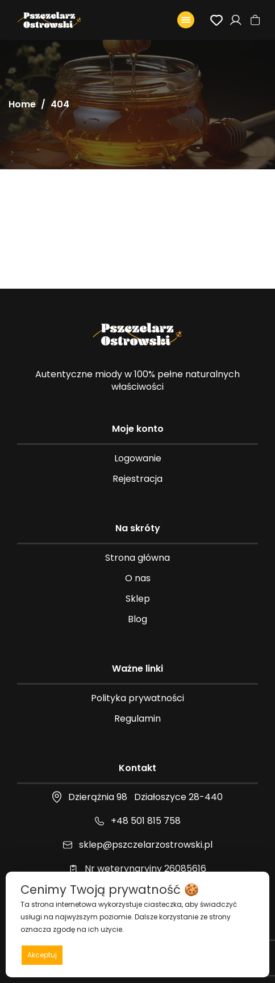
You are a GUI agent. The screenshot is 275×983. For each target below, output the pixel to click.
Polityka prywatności (137, 698)
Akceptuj (42, 955)
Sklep (138, 598)
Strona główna (137, 557)
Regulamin (137, 718)
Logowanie (137, 458)
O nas (138, 578)
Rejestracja (138, 478)
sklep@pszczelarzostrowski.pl (146, 844)
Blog (137, 619)
